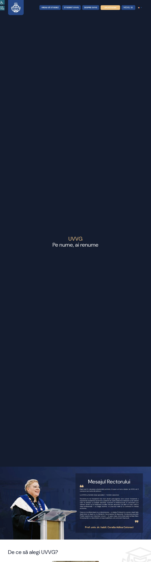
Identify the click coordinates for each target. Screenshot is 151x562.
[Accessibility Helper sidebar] (2, 2)
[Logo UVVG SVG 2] (16, 3)
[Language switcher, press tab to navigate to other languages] (140, 7)
